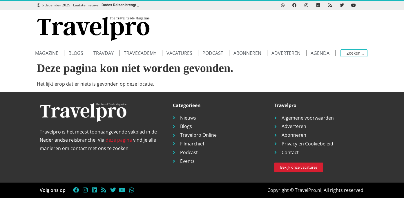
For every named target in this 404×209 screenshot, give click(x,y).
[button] (49, 53)
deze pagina (119, 140)
